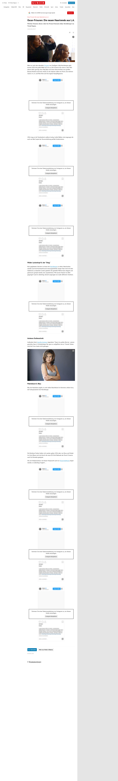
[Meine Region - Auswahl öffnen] (18, 3)
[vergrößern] (73, 37)
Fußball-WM (14, 7)
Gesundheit (67, 7)
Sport (52, 7)
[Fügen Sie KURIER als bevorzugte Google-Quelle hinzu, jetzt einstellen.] (51, 13)
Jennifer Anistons (42, 342)
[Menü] (5, 3)
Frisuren (46, 65)
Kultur (56, 7)
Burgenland (28, 7)
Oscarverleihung (64, 461)
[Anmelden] (63, 3)
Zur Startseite (32, 649)
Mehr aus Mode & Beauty (46, 649)
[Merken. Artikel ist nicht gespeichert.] (73, 32)
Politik (41, 7)
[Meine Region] (12, 3)
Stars (73, 7)
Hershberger (53, 266)
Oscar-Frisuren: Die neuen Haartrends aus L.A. (38, 17)
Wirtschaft (46, 7)
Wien (20, 7)
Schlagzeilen (6, 7)
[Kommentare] (69, 32)
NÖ (23, 7)
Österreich (35, 7)
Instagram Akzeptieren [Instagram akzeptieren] (51, 107)
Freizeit (61, 7)
